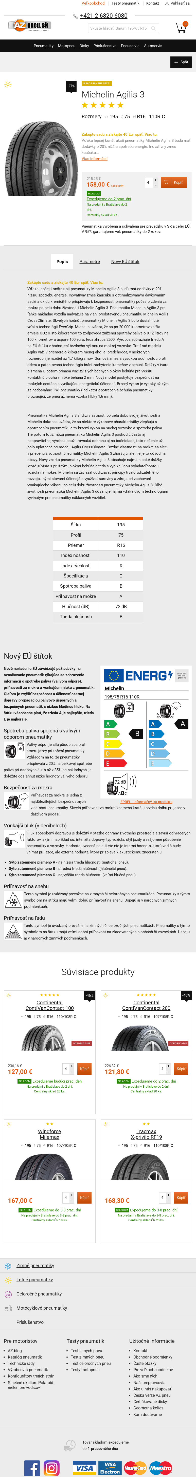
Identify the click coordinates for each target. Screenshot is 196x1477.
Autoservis (161, 46)
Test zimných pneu (87, 1325)
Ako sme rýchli (146, 1344)
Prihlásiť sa (176, 3)
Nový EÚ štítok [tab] (129, 261)
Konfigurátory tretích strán (31, 1344)
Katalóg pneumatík (25, 1325)
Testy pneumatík (123, 3)
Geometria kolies (148, 1376)
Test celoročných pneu (91, 1332)
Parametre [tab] (89, 261)
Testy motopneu (85, 1338)
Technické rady (21, 1332)
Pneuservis (135, 46)
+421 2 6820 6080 (103, 15)
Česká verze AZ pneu (152, 1364)
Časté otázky (144, 1332)
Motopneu (61, 46)
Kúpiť (169, 182)
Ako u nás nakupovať (152, 1357)
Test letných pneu (86, 1319)
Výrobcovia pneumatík (28, 1338)
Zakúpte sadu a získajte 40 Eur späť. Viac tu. (119, 134)
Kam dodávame (147, 1383)
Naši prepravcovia (149, 1351)
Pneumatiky (36, 46)
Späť (183, 62)
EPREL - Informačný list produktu (146, 802)
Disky (82, 46)
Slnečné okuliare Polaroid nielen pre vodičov (30, 1354)
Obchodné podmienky (152, 1325)
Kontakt (151, 3)
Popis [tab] (58, 261)
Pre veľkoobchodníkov (153, 1338)
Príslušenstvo (106, 46)
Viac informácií (95, 158)
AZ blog (15, 1319)
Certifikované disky (150, 1370)
